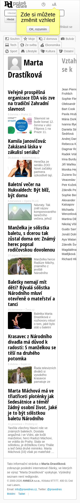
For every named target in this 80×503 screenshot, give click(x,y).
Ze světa (28, 45)
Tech (10, 45)
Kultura (48, 51)
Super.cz (26, 255)
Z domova (48, 39)
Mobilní (11, 493)
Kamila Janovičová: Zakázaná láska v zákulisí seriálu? (27, 146)
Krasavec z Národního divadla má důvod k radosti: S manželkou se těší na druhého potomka (32, 347)
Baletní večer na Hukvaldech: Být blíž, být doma (29, 190)
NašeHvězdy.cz (30, 157)
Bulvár (67, 39)
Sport (11, 51)
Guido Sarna (70, 229)
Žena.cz (30, 309)
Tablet (21, 493)
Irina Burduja (70, 159)
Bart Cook (68, 109)
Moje (29, 39)
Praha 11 (26, 114)
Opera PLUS (31, 201)
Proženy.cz (31, 424)
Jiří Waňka (69, 164)
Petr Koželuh (70, 185)
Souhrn (12, 39)
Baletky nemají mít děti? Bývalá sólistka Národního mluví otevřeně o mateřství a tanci (31, 292)
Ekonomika (50, 45)
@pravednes (54, 489)
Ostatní (66, 51)
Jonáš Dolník (70, 234)
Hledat (10, 19)
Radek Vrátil (70, 154)
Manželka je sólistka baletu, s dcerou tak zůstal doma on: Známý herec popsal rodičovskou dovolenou (31, 238)
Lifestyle (29, 51)
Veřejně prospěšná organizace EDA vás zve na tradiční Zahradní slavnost (31, 100)
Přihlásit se (65, 27)
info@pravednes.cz (26, 489)
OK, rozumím (38, 29)
